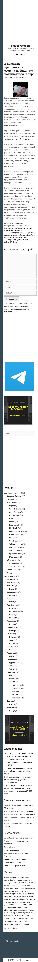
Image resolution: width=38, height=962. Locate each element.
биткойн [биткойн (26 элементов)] (6, 891)
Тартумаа (10, 666)
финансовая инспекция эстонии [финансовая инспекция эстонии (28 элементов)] (19, 921)
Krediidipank (14, 525)
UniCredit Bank (15, 547)
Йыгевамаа (11, 621)
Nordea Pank (14, 534)
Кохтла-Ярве (14, 611)
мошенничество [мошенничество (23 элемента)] (18, 905)
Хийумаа (10, 701)
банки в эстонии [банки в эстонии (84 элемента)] (20, 883)
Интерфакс (24, 139)
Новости (22, 223)
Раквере (12, 630)
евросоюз (10, 226)
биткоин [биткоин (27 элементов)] (26, 888)
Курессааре (14, 662)
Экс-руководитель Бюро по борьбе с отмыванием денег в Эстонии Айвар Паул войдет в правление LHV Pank (19, 235)
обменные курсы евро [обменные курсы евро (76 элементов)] (18, 907)
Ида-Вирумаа (12, 605)
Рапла (11, 656)
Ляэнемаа (11, 634)
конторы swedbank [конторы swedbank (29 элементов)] (25, 902)
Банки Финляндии (11, 850)
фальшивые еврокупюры (13, 230)
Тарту (11, 669)
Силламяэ (13, 618)
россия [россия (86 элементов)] (18, 918)
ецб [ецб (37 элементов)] (18, 899)
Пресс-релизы (13, 570)
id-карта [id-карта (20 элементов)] (6, 877)
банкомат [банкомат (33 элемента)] (22, 885)
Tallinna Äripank (15, 544)
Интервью (11, 499)
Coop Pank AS (15, 512)
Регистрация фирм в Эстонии (16, 866)
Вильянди (13, 595)
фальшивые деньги (11, 228)
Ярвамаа (10, 707)
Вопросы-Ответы (14, 496)
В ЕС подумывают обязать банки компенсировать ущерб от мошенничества (18, 780)
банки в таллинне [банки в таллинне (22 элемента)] (27, 880)
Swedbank (13, 541)
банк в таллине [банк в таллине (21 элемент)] (12, 877)
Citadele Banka (15, 509)
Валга (11, 589)
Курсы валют (9, 576)
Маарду (12, 679)
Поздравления (13, 563)
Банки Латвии (9, 847)
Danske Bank (14, 515)
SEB (11, 538)
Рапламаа (11, 653)
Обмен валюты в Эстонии (14, 862)
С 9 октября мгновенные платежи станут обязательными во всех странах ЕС (18, 771)
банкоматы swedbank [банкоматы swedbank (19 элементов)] (9, 888)
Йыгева (12, 624)
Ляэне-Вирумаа (13, 627)
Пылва (12, 643)
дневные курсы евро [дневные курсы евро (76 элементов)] (25, 894)
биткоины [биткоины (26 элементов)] (32, 888)
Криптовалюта (15, 554)
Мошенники (14, 557)
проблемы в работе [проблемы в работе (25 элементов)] (9, 918)
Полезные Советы (14, 566)
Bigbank (12, 506)
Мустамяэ (16, 694)
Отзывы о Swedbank (25, 811)
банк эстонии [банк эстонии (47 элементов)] (19, 888)
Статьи (9, 573)
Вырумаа (10, 598)
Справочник (9, 579)
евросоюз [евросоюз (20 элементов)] (14, 899)
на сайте (13, 941)
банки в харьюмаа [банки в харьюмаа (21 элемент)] (9, 883)
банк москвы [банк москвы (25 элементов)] (14, 885)
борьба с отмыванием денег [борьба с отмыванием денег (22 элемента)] (22, 891)
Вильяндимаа (12, 592)
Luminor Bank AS (16, 531)
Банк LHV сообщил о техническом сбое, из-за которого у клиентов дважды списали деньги (18, 756)
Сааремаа (11, 659)
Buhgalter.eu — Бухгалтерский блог (18, 838)
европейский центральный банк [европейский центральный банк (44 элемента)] (14, 896)
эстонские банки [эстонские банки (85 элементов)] (22, 925)
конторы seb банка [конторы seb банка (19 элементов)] (14, 902)
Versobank (13, 550)
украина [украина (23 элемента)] (23, 918)
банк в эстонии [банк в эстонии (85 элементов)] (16, 880)
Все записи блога (12, 223)
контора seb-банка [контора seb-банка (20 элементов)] (24, 899)
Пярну (11, 650)
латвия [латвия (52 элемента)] (11, 905)
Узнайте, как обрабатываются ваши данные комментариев (17, 309)
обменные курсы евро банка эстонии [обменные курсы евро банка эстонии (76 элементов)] (19, 910)
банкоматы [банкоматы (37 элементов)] (28, 885)
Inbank (12, 522)
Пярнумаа (11, 647)
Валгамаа (11, 586)
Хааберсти (16, 698)
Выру (11, 602)
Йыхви (12, 608)
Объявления (12, 560)
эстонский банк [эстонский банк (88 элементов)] (10, 928)
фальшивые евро (25, 228)
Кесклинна (16, 685)
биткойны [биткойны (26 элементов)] (12, 891)
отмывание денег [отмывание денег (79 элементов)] (22, 915)
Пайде (12, 711)
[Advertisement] (19, 25)
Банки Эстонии (20, 45)
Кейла (11, 675)
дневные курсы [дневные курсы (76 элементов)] (10, 894)
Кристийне (16, 688)
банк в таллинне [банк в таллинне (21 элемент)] (21, 877)
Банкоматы (11, 582)
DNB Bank (13, 518)
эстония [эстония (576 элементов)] (9, 924)
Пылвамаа (11, 640)
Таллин (12, 682)
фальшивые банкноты (22, 226)
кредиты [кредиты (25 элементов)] (6, 905)
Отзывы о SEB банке (26, 814)
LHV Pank (13, 528)
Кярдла (12, 704)
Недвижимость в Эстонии (15, 859)
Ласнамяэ (16, 691)
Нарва (12, 614)
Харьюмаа (11, 672)
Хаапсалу (13, 637)
